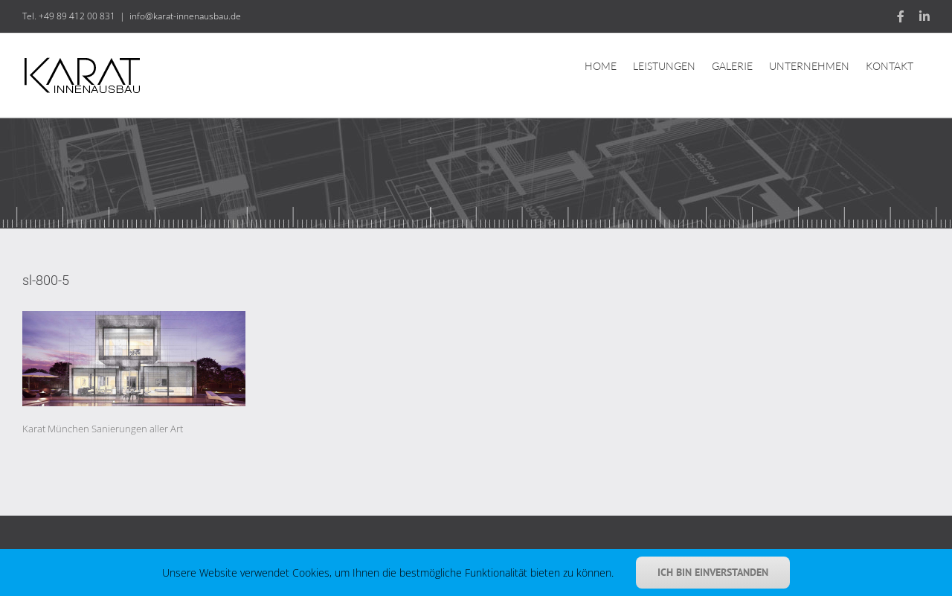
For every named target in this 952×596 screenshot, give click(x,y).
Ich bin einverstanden (712, 572)
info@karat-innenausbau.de (185, 16)
